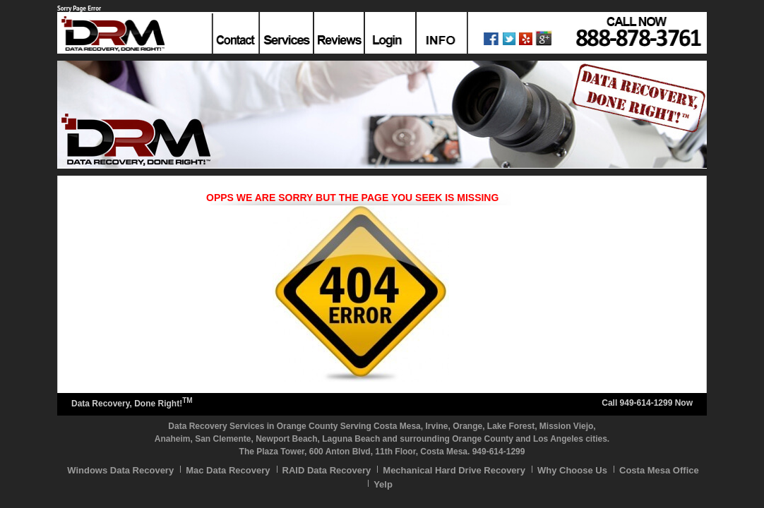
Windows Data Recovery (120, 470)
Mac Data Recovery (228, 470)
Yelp (383, 484)
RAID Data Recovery (326, 470)
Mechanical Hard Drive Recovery (454, 470)
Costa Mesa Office (659, 470)
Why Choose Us (572, 470)
